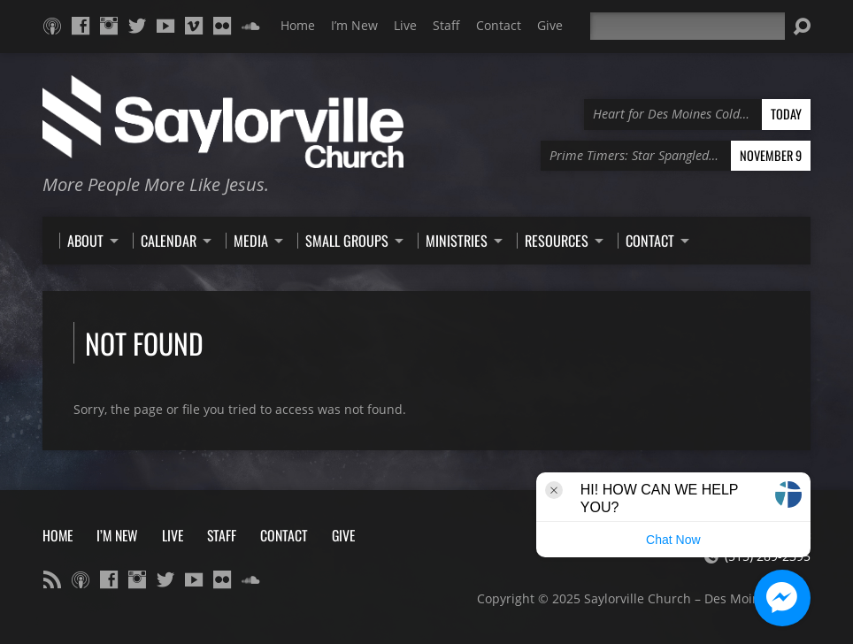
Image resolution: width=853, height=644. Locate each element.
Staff (446, 25)
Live (405, 25)
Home (297, 25)
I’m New (354, 25)
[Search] (687, 26)
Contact (498, 25)
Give (550, 25)
